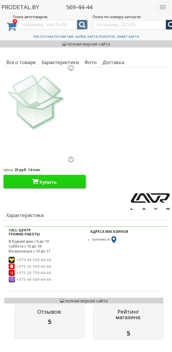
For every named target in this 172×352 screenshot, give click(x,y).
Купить (44, 181)
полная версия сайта (86, 44)
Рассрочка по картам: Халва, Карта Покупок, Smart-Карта (86, 36)
